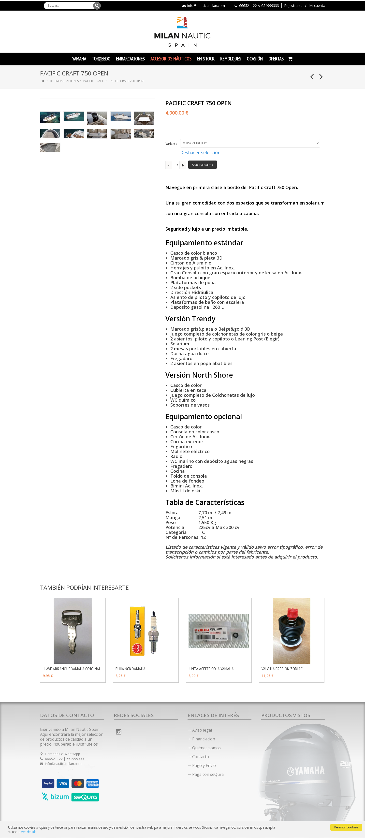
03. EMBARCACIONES (64, 81)
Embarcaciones (130, 59)
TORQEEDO (101, 59)
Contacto (200, 756)
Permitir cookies (346, 827)
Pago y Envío (204, 765)
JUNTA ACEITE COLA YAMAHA (211, 669)
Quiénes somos (206, 747)
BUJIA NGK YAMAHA (131, 669)
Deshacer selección (200, 152)
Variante (171, 144)
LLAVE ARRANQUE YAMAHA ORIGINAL (72, 669)
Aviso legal (202, 730)
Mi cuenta (317, 5)
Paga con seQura (208, 774)
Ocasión (255, 59)
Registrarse (293, 5)
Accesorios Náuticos (170, 59)
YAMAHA (79, 59)
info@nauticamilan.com (206, 5)
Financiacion (203, 739)
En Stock (206, 59)
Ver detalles (29, 832)
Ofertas (276, 59)
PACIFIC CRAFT (93, 81)
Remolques (230, 59)
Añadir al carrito (202, 164)
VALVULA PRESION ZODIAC (282, 669)
